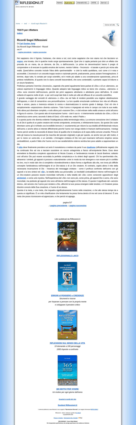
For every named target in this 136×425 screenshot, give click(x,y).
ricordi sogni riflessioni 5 (39, 23)
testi (25, 23)
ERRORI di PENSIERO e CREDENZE (67, 296)
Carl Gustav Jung (27, 44)
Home (18, 23)
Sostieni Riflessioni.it (67, 405)
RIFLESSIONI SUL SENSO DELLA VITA (67, 343)
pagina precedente (24, 52)
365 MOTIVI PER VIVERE (67, 389)
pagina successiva (39, 52)
